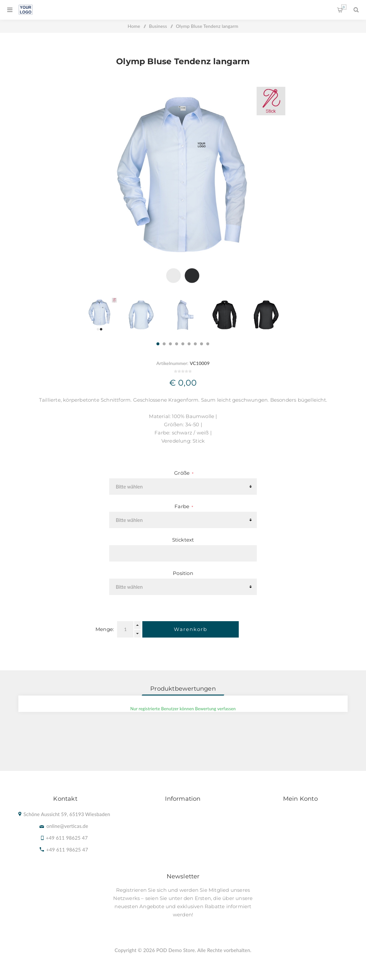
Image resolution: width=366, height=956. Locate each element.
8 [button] (201, 343)
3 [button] (170, 343)
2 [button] (164, 343)
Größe (182, 473)
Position (183, 573)
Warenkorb (343, 7)
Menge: (104, 629)
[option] (99, 315)
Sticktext (183, 540)
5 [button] (182, 343)
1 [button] (157, 343)
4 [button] (176, 343)
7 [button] (195, 343)
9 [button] (207, 343)
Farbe (182, 506)
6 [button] (189, 343)
